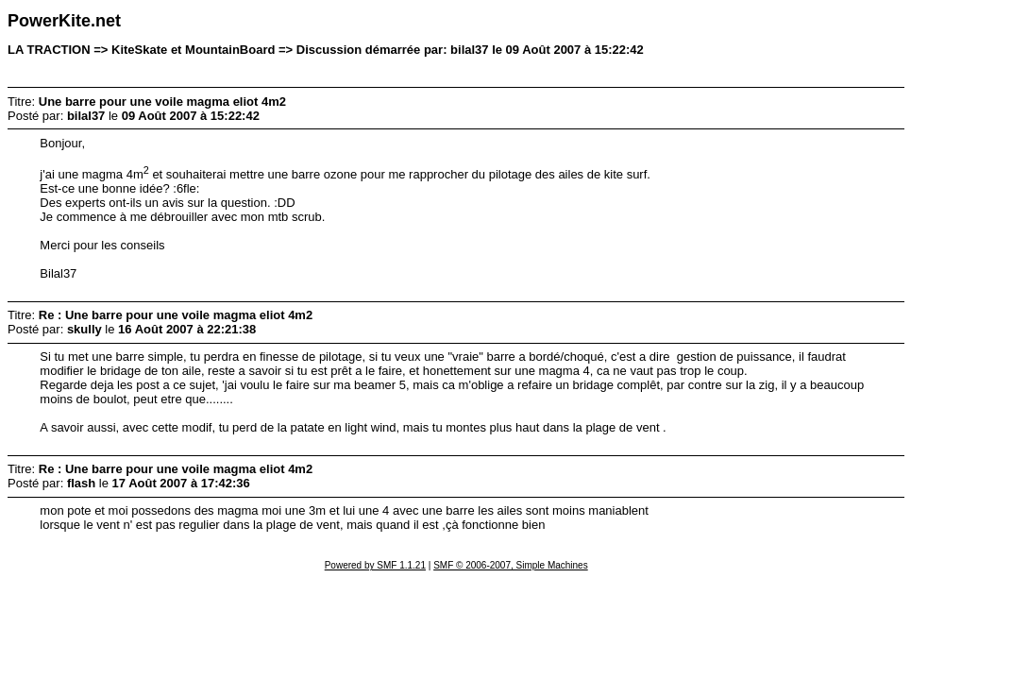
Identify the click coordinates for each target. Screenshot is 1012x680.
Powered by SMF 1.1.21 (375, 565)
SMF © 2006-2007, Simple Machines (510, 565)
